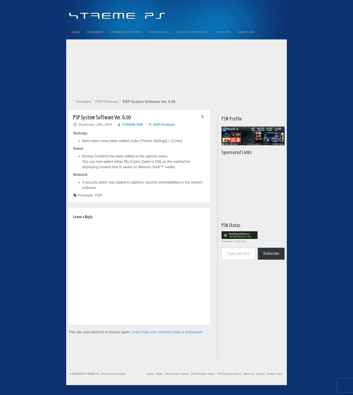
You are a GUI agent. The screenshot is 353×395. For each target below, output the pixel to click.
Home (76, 32)
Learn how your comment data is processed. (167, 332)
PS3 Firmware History (177, 373)
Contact (222, 32)
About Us (246, 32)
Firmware (83, 102)
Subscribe (271, 253)
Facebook (250, 13)
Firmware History (126, 32)
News (159, 373)
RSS (280, 13)
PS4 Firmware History (203, 373)
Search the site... (280, 32)
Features (95, 32)
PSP (98, 195)
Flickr (262, 13)
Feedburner (256, 13)
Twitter (268, 13)
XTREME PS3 (239, 241)
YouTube (274, 13)
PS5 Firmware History (229, 373)
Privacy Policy (274, 373)
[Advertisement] (176, 68)
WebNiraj (108, 373)
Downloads (159, 32)
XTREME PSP (132, 124)
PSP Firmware (106, 102)
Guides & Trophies (192, 32)
